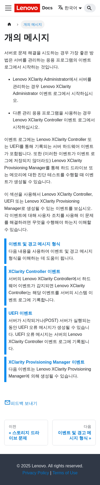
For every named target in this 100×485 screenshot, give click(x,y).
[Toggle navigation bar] (8, 8)
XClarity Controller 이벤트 (34, 271)
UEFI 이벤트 (20, 313)
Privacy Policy (35, 473)
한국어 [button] (67, 8)
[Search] (90, 8)
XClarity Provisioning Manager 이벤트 (47, 362)
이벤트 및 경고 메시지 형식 (34, 244)
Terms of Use (65, 473)
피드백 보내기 (20, 403)
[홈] (9, 24)
